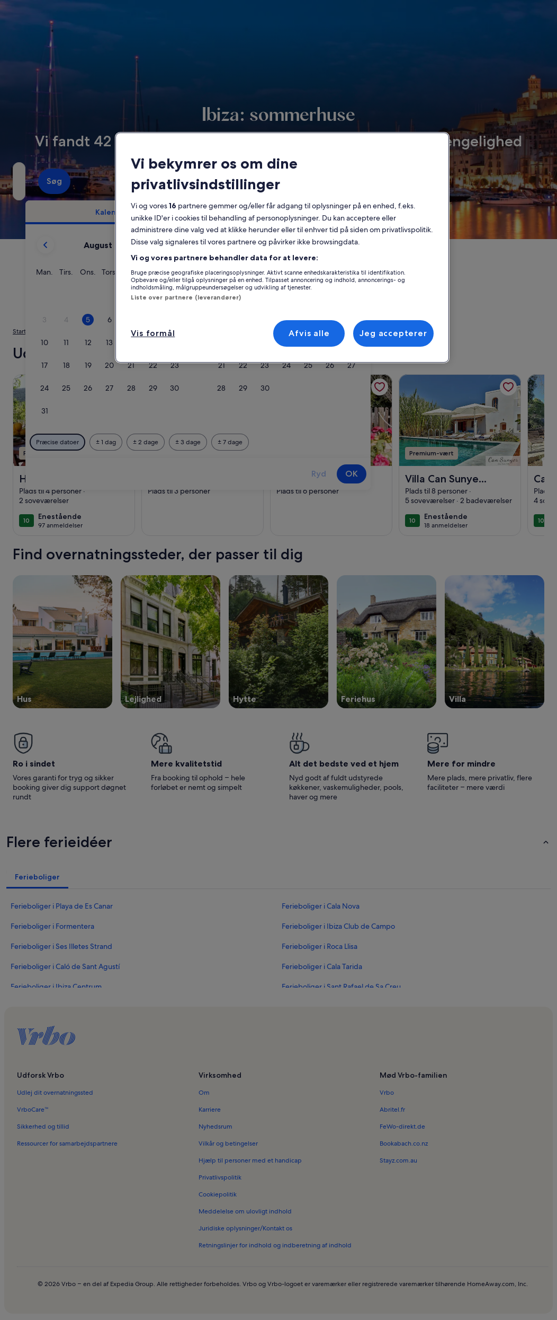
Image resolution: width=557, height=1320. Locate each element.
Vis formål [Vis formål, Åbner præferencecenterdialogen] (153, 333)
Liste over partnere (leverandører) (186, 297)
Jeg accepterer (393, 333)
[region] (282, 247)
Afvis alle (309, 333)
